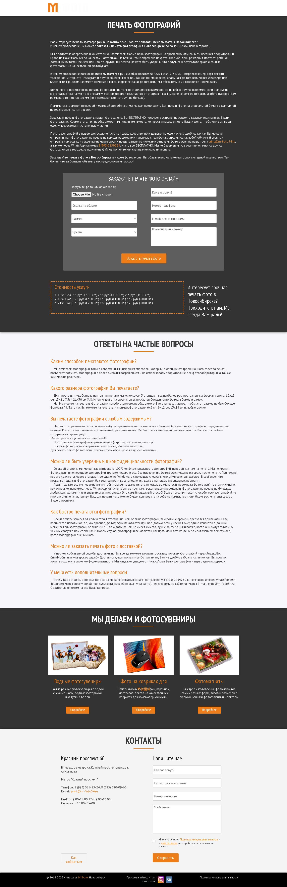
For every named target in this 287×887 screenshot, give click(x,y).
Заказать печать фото (144, 258)
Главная (147, 8)
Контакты (228, 8)
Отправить (165, 858)
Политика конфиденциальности (199, 839)
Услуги (163, 8)
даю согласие (169, 843)
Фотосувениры (185, 8)
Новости (209, 8)
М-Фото (83, 877)
